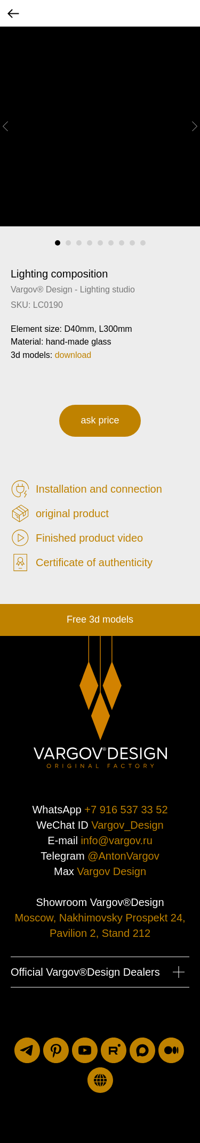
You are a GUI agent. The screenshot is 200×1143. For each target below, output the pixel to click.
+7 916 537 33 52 (125, 809)
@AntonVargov (123, 856)
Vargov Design (111, 871)
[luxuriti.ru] (100, 1080)
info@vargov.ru (116, 840)
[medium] (171, 1050)
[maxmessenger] (142, 1050)
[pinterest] (56, 1050)
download (73, 355)
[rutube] (113, 1050)
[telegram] (27, 1050)
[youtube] (85, 1050)
